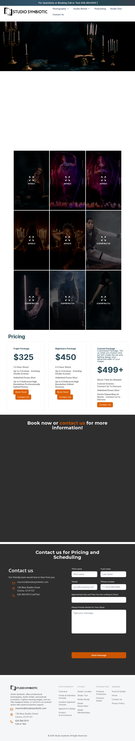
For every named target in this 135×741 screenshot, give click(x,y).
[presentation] (92, 642)
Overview (63, 691)
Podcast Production (101, 692)
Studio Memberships (84, 711)
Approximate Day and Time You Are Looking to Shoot (95, 594)
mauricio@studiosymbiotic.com (32, 582)
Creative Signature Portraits (67, 703)
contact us (72, 423)
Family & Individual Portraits (67, 696)
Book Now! (21, 392)
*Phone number (107, 581)
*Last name (105, 569)
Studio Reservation (83, 704)
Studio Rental (83, 699)
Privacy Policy (118, 703)
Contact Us (58, 14)
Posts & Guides (119, 691)
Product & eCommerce (65, 713)
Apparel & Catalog (67, 708)
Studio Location (85, 691)
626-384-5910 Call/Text (28, 594)
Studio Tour (116, 8)
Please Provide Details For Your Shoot (88, 607)
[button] (61, 9)
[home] (25, 12)
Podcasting (100, 8)
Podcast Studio (100, 699)
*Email (74, 581)
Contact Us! (23, 397)
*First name (77, 569)
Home (114, 695)
